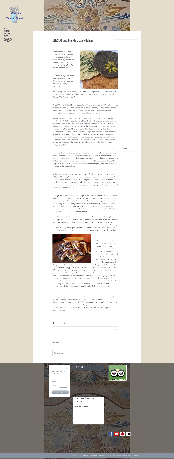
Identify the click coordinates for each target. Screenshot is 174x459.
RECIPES (7, 33)
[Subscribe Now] (60, 392)
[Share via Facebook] (53, 323)
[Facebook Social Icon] (111, 434)
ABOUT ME (8, 39)
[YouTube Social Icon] (116, 434)
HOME (6, 28)
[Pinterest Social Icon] (122, 434)
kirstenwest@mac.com (84, 398)
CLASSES (7, 31)
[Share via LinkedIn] (64, 323)
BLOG (6, 36)
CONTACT (7, 41)
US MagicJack (80, 402)
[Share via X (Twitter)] (59, 323)
